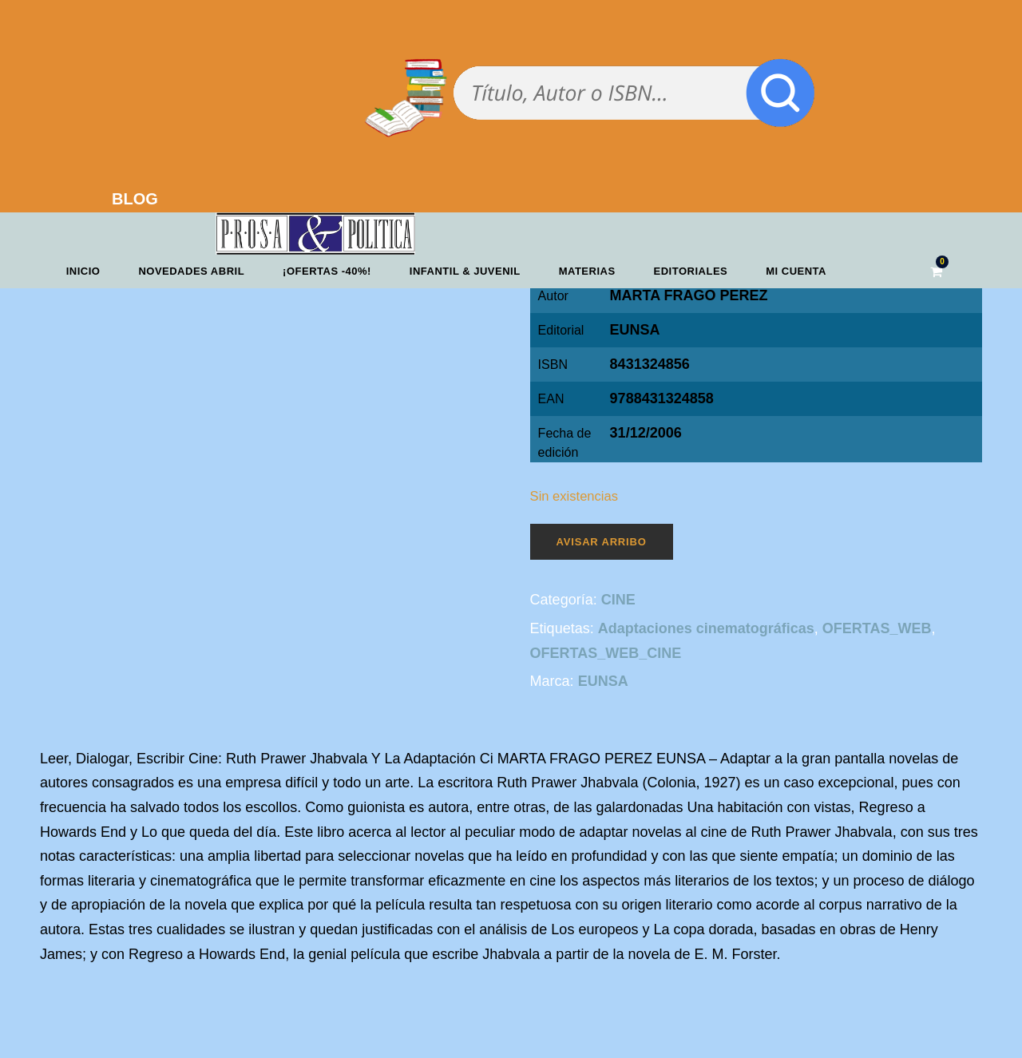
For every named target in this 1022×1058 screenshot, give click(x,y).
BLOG (135, 199)
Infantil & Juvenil (465, 271)
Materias (587, 271)
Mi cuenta (796, 271)
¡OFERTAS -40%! (327, 271)
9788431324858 (662, 398)
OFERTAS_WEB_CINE (606, 653)
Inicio (83, 271)
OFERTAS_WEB (877, 628)
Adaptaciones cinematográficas (706, 628)
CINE (618, 600)
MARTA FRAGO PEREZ (689, 295)
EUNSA (635, 330)
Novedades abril (191, 271)
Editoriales (691, 271)
